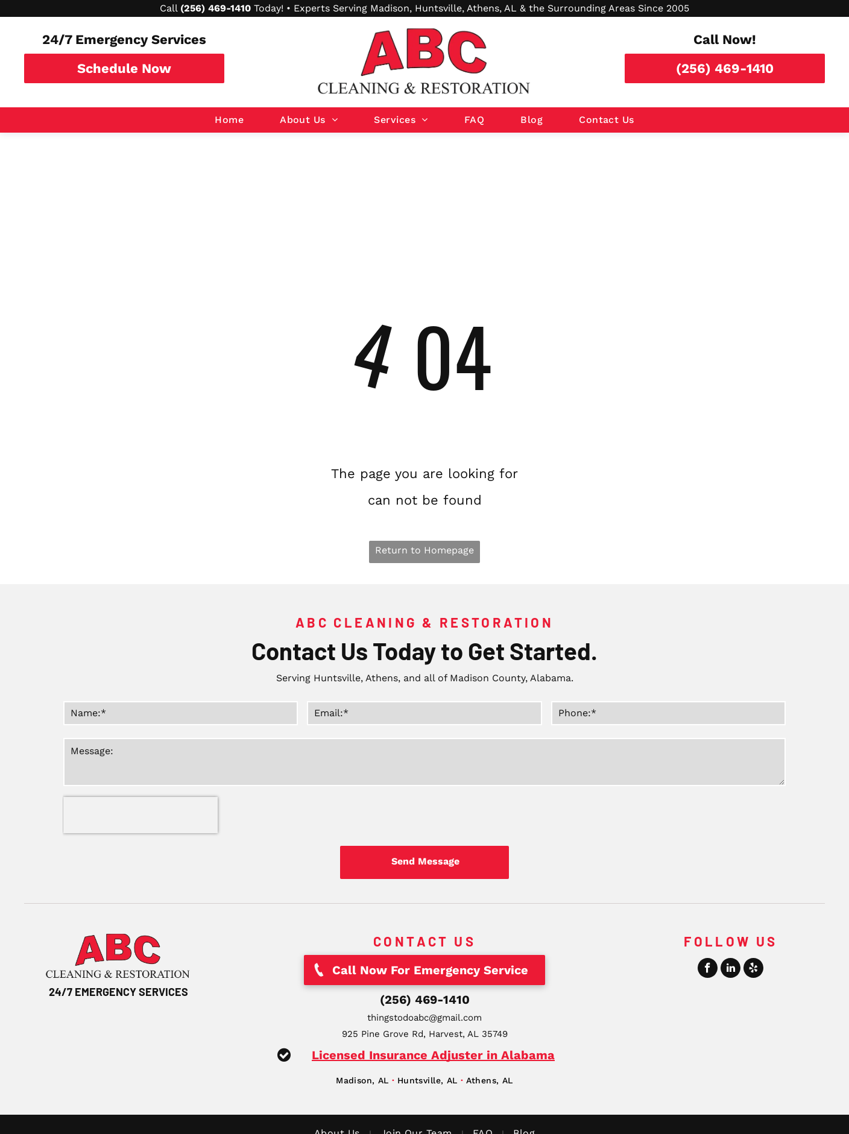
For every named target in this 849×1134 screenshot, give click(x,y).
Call (168, 8)
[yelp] (753, 969)
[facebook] (708, 969)
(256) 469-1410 (425, 999)
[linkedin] (730, 969)
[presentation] (140, 815)
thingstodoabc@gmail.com (424, 1017)
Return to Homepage (424, 550)
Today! (268, 8)
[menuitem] (229, 120)
